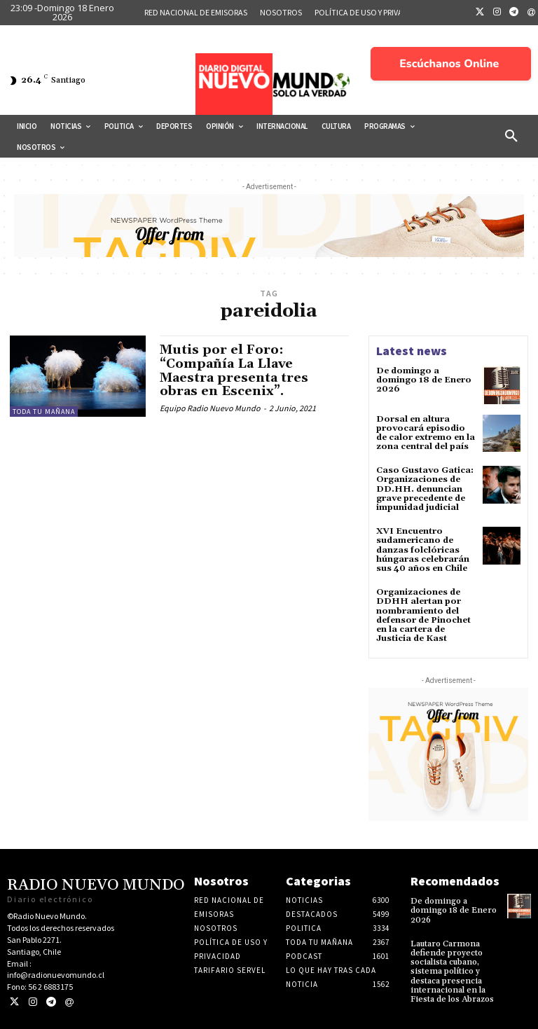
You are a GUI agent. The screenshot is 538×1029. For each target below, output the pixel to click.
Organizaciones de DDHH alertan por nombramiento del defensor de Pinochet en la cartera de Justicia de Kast (423, 615)
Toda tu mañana (44, 411)
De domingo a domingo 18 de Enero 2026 (423, 380)
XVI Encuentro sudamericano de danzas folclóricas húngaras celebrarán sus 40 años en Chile (422, 550)
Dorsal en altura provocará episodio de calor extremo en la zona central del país (425, 433)
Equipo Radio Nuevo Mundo (210, 408)
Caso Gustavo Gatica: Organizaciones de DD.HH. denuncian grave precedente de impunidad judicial (425, 489)
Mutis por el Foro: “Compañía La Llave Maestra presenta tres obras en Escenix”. (234, 370)
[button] (511, 136)
